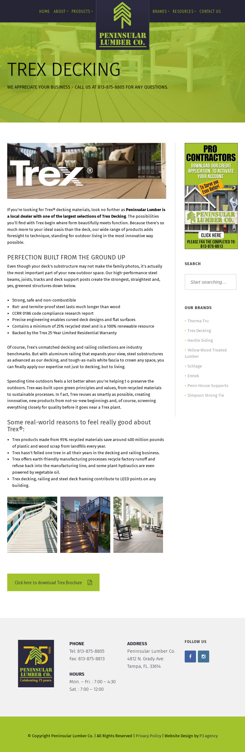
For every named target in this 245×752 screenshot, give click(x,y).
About (61, 11)
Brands (161, 11)
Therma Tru (198, 321)
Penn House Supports (208, 385)
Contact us (210, 11)
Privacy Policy (148, 735)
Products (82, 11)
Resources (185, 11)
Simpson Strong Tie (206, 395)
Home (44, 11)
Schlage (195, 366)
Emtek (193, 375)
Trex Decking (199, 330)
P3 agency (208, 735)
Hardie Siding (200, 340)
